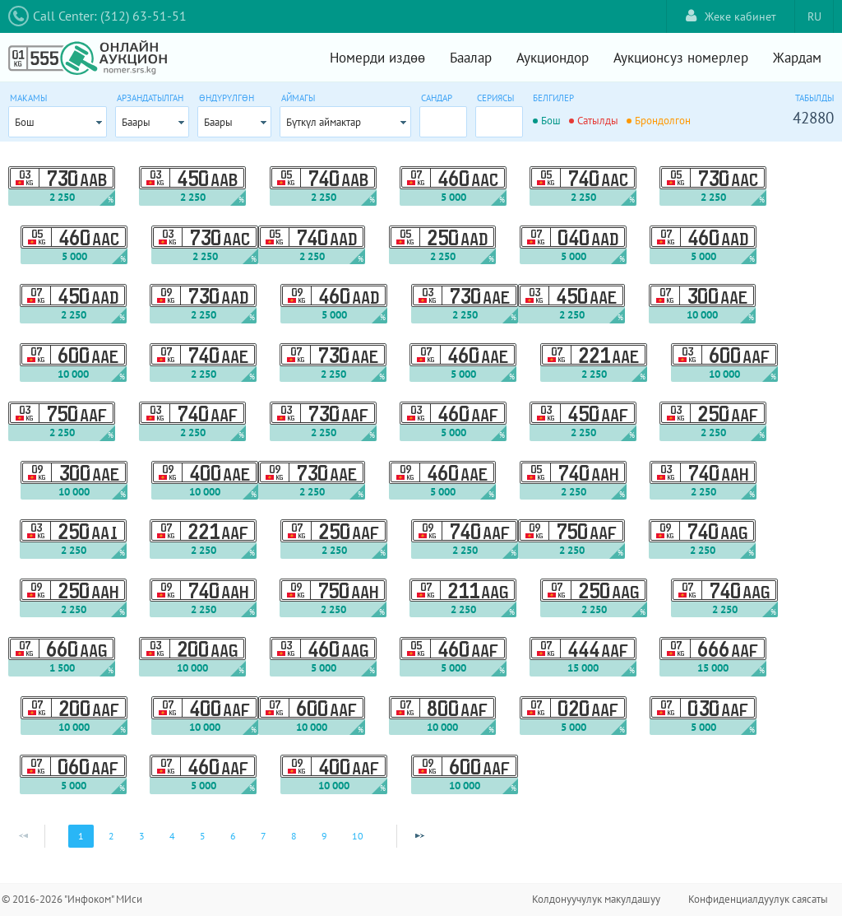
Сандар (436, 98)
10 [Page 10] (357, 836)
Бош (25, 122)
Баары (136, 122)
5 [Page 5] (203, 836)
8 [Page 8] (294, 836)
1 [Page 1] (81, 836)
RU (814, 16)
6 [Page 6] (233, 836)
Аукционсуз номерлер (680, 58)
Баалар (471, 58)
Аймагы (298, 98)
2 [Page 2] (111, 836)
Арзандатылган (150, 98)
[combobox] (57, 121)
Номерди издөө (377, 58)
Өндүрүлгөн (226, 98)
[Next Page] (419, 836)
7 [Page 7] (263, 836)
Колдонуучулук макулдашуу (596, 899)
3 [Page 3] (142, 836)
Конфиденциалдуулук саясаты (758, 899)
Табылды (814, 98)
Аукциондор (552, 58)
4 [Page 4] (172, 836)
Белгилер (553, 98)
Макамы (28, 98)
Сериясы (495, 98)
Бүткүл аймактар (323, 122)
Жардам (797, 58)
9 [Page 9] (324, 836)
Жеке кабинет (731, 16)
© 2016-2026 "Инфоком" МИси (72, 899)
